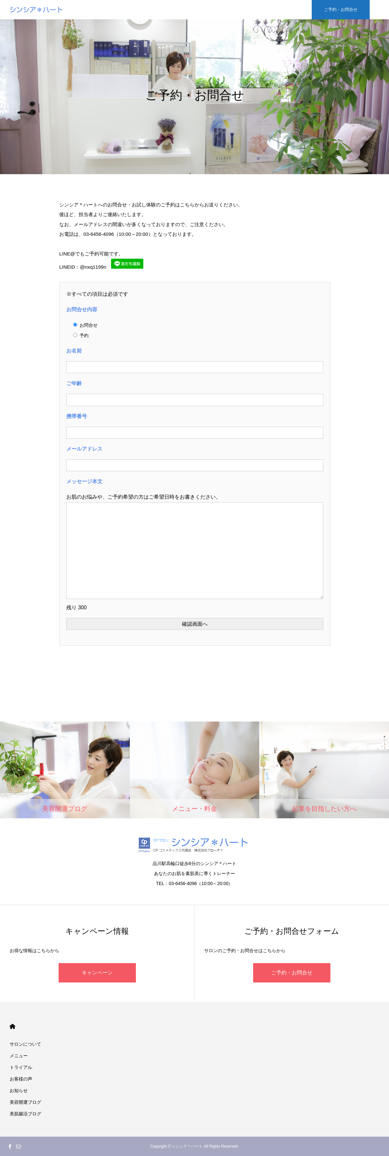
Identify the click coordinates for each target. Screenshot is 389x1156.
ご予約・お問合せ (291, 972)
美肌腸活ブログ (25, 1113)
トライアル (21, 1067)
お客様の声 (21, 1078)
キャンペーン (97, 972)
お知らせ (19, 1090)
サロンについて (25, 1044)
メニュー (19, 1055)
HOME (12, 1026)
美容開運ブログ (25, 1102)
